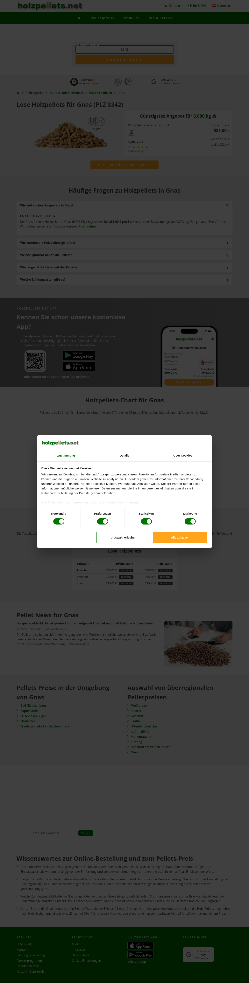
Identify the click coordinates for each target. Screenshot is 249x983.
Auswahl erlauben (123, 537)
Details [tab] (124, 455)
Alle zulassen (180, 537)
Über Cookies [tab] (182, 455)
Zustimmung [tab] (66, 455)
